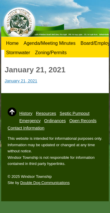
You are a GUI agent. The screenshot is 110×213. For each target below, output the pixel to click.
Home (12, 43)
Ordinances (55, 120)
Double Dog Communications (45, 182)
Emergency (30, 120)
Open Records (83, 120)
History (26, 113)
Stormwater (18, 52)
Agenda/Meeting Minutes (49, 43)
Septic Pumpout (74, 113)
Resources (46, 113)
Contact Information (26, 128)
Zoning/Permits (51, 52)
